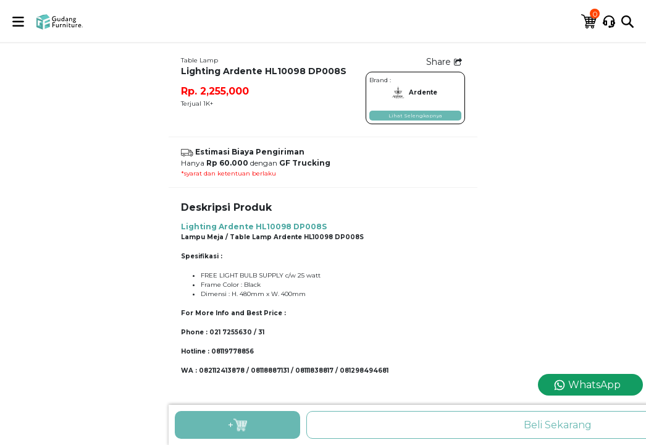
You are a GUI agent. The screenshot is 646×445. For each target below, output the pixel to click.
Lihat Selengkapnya (415, 115)
